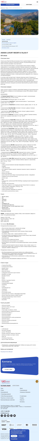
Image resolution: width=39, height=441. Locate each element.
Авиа (21, 388)
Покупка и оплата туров (7, 398)
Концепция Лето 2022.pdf (6, 351)
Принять (14, 436)
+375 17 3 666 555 (5, 411)
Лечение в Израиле (25, 392)
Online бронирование (6, 396)
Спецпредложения (6, 394)
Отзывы (22, 398)
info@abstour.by (5, 413)
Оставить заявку (8, 369)
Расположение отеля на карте (9, 42)
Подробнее (14, 438)
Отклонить (21, 436)
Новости (22, 399)
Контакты (22, 401)
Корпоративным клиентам (8, 399)
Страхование (23, 390)
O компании (23, 396)
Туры (2, 388)
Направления (4, 392)
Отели (2, 390)
